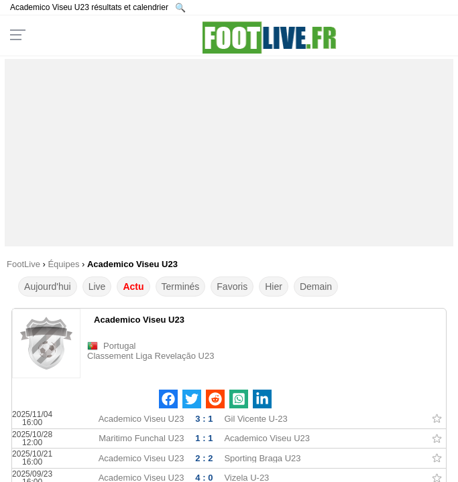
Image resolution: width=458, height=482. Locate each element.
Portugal (119, 346)
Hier (273, 286)
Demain (316, 286)
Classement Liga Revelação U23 (150, 356)
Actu (133, 286)
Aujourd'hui (47, 286)
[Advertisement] (229, 152)
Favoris (232, 286)
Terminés (181, 286)
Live (97, 286)
